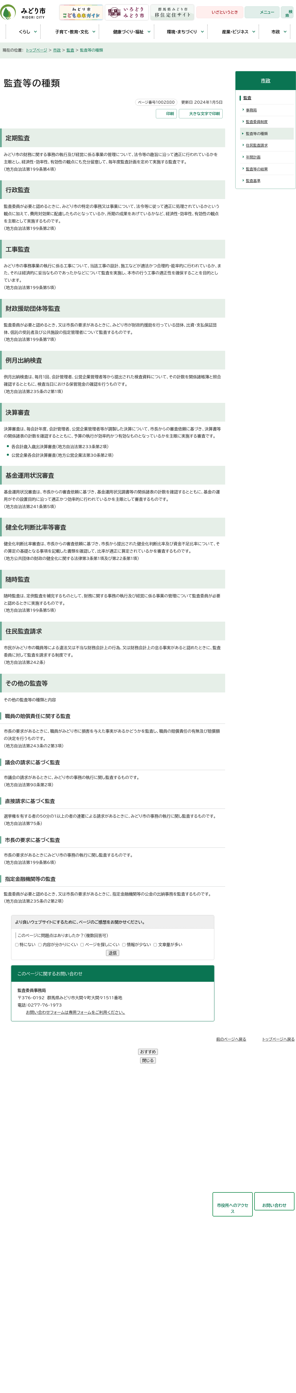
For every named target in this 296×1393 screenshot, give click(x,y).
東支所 (16, 1150)
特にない (28, 945)
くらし (20, 31)
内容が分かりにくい (60, 945)
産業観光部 (125, 1152)
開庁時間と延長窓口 (28, 1161)
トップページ (36, 50)
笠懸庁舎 (18, 1103)
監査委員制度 (257, 122)
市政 (272, 31)
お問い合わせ (274, 1188)
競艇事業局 (125, 1177)
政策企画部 (125, 1103)
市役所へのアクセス (232, 1191)
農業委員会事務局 (131, 1252)
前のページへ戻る (231, 1039)
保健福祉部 (125, 1140)
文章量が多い (170, 945)
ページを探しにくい (102, 945)
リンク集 (119, 1314)
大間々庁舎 (20, 1115)
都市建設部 (125, 1165)
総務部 (121, 1115)
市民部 (121, 1128)
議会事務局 (125, 1227)
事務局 (251, 110)
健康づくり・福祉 (123, 32)
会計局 (121, 1202)
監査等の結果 (257, 169)
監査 (70, 50)
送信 (113, 953)
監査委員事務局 (129, 1239)
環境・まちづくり (178, 31)
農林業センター (23, 1126)
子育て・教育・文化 (67, 31)
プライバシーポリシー (84, 1314)
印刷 (170, 114)
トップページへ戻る (278, 1039)
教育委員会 (125, 1214)
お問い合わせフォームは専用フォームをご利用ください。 (75, 1012)
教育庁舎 (18, 1138)
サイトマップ (146, 1314)
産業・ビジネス (230, 31)
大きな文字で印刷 (204, 114)
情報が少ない (139, 945)
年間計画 (253, 157)
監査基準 (253, 181)
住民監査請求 (257, 145)
